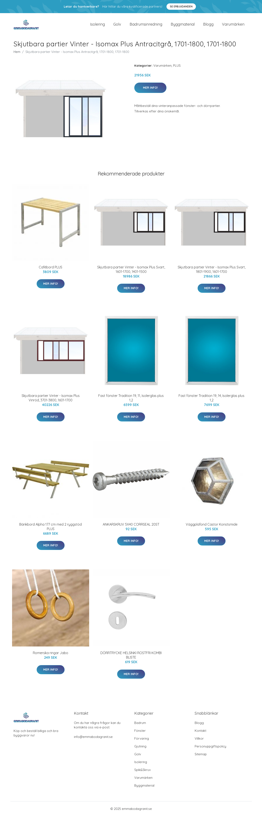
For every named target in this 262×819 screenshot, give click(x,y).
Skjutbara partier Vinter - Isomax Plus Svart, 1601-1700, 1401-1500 (131, 272)
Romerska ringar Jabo (50, 656)
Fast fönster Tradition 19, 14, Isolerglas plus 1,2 (211, 400)
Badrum (140, 726)
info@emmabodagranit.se (93, 740)
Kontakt (200, 734)
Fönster (140, 734)
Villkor (199, 741)
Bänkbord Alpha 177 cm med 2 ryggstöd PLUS (50, 529)
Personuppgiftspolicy (210, 749)
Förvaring (141, 741)
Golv (117, 25)
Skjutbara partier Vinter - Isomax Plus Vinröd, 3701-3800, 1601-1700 (51, 400)
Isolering (97, 25)
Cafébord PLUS (50, 270)
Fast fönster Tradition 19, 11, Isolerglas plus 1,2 (131, 400)
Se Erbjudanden (181, 6)
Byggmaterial (183, 25)
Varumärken (233, 25)
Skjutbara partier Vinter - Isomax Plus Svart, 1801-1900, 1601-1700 (211, 272)
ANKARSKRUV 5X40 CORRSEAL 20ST (131, 527)
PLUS (177, 68)
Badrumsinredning (146, 25)
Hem (17, 55)
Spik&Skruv (142, 773)
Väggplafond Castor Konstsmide (211, 527)
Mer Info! (150, 91)
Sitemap (201, 757)
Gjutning (140, 749)
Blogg (208, 25)
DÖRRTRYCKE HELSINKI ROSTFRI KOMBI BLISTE (131, 658)
